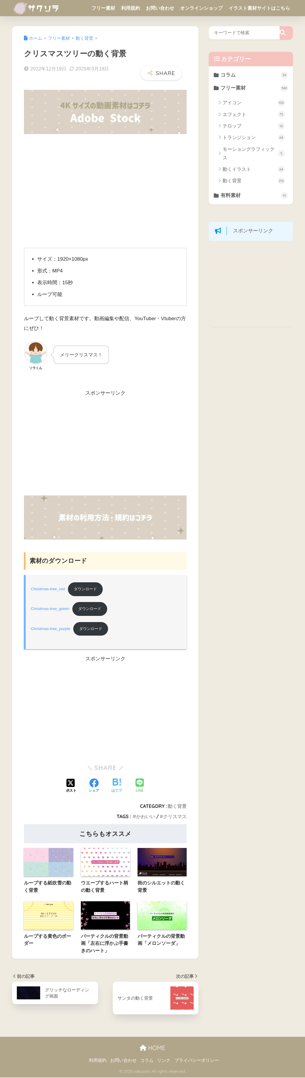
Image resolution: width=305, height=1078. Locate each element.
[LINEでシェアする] (140, 786)
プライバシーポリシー (196, 1061)
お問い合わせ (160, 8)
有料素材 (254, 195)
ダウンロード (86, 589)
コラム (254, 75)
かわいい (145, 817)
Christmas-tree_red (48, 589)
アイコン (254, 103)
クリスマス (175, 817)
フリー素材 (103, 8)
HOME (152, 1048)
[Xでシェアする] (71, 787)
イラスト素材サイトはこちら (259, 8)
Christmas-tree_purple (51, 629)
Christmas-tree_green (50, 609)
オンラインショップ (201, 8)
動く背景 (177, 807)
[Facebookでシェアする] (94, 787)
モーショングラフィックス (254, 153)
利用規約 (130, 8)
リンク (163, 1061)
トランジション (254, 137)
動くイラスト (254, 169)
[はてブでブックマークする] (116, 787)
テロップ (254, 126)
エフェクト (254, 114)
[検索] (286, 32)
